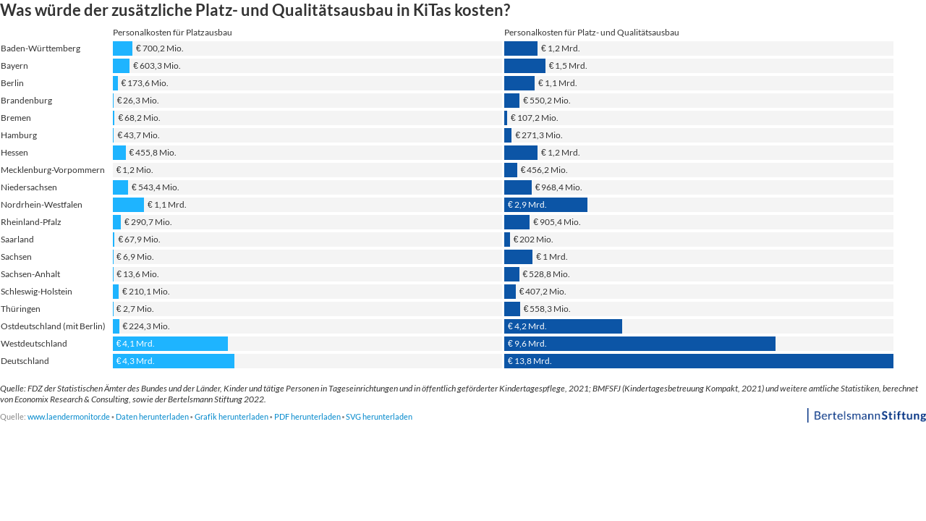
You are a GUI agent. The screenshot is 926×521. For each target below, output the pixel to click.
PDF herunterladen (307, 416)
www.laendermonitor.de (68, 416)
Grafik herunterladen (231, 416)
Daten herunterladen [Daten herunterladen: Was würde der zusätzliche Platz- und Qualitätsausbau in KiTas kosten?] (152, 416)
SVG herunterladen (379, 416)
